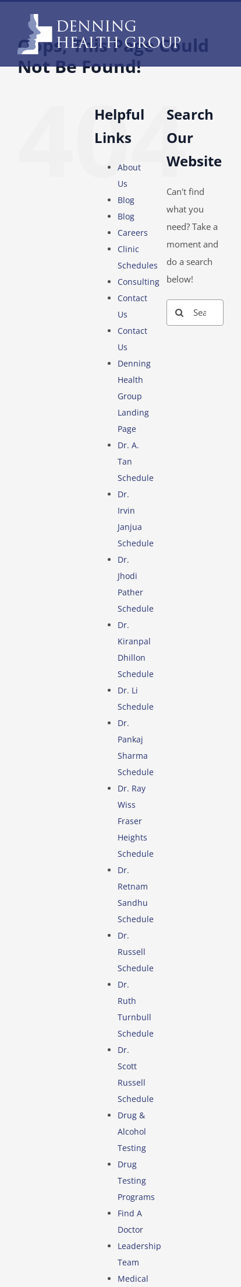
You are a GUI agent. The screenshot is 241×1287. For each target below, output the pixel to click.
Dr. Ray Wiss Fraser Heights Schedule (136, 821)
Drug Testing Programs (136, 1180)
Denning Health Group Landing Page (134, 396)
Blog (126, 199)
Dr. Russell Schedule (136, 952)
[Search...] (195, 312)
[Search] (179, 312)
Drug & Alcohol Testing (132, 1131)
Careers (133, 232)
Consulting (139, 281)
